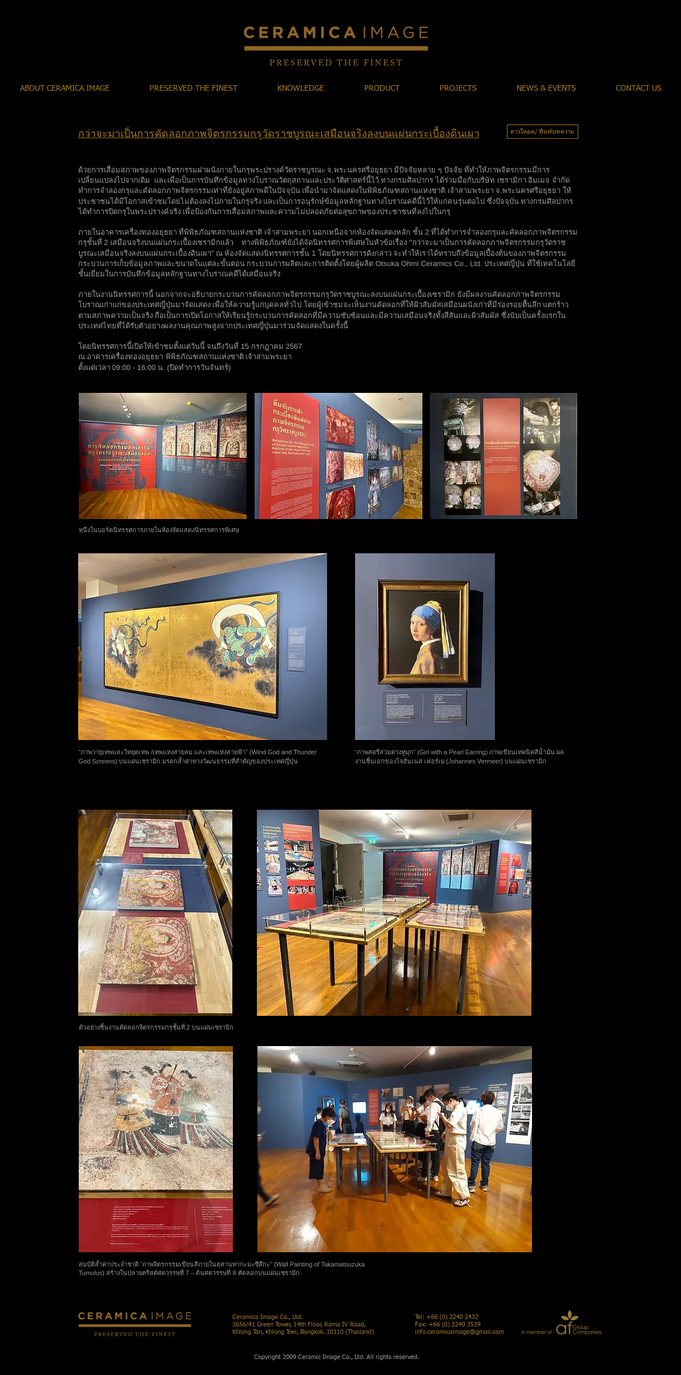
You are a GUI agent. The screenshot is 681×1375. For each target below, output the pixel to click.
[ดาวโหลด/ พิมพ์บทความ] (542, 131)
